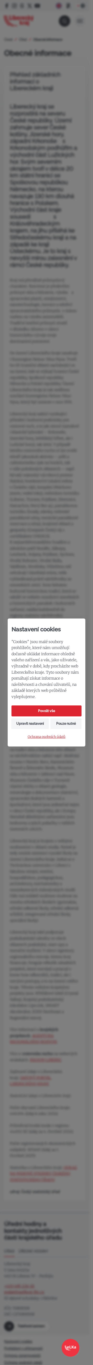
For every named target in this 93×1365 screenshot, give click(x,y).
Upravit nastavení (30, 723)
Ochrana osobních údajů (47, 737)
